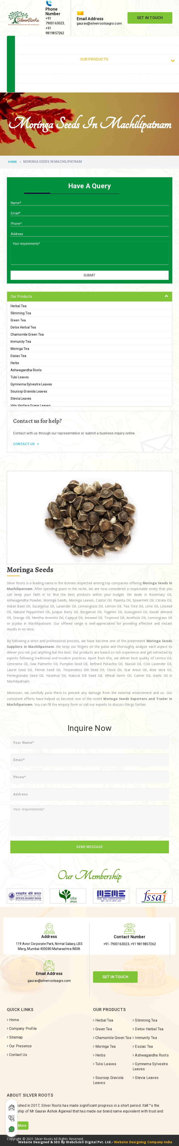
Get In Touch (150, 18)
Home (12, 161)
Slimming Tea (21, 313)
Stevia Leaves (21, 398)
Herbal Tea (19, 306)
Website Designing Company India (143, 1142)
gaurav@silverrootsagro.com (99, 23)
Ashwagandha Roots (26, 370)
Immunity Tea (21, 341)
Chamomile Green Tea (27, 334)
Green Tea (18, 320)
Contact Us (26, 444)
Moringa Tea (20, 349)
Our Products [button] (21, 296)
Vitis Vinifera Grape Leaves (31, 405)
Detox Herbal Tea (23, 327)
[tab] (89, 297)
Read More (17, 1125)
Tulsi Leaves (20, 377)
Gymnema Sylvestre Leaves (31, 384)
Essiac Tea (18, 356)
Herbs (15, 363)
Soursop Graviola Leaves (29, 391)
